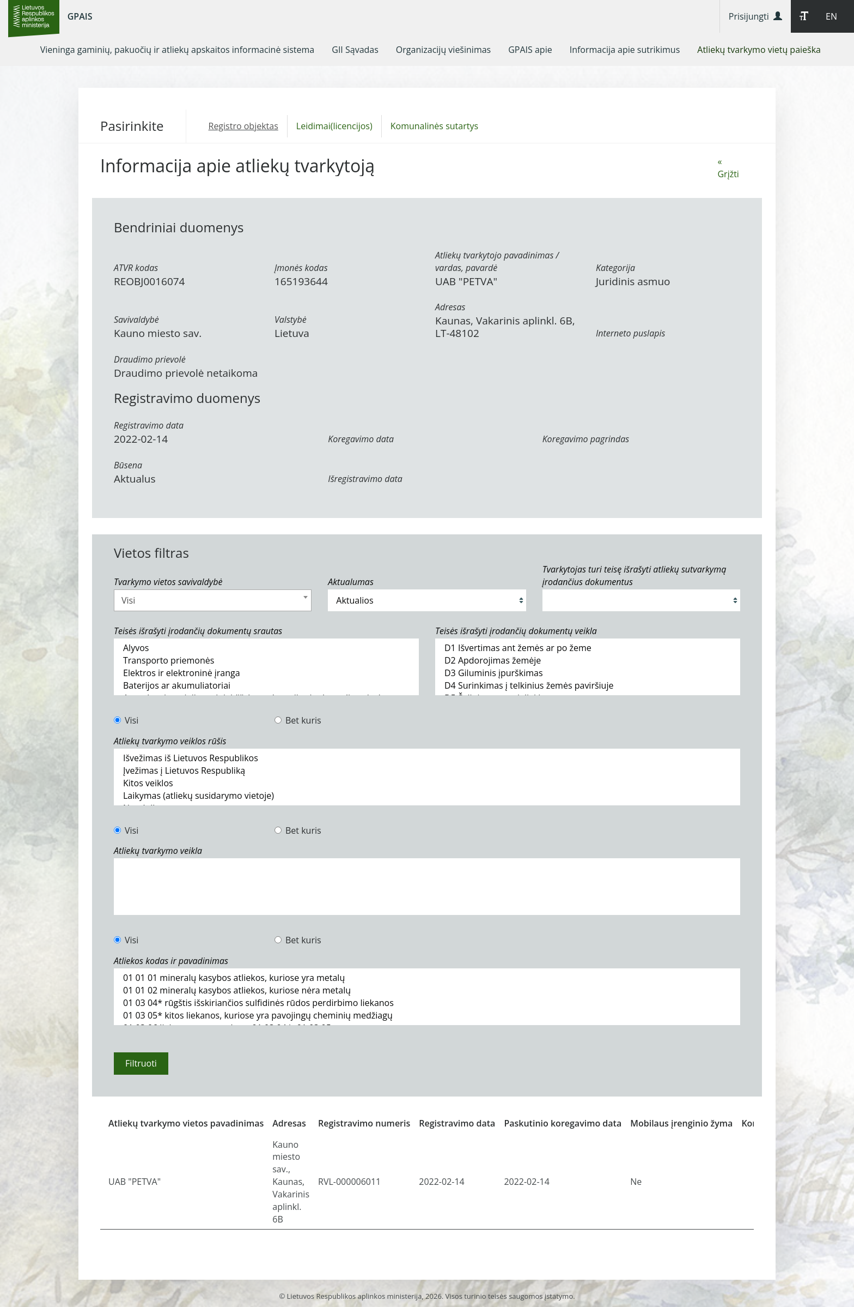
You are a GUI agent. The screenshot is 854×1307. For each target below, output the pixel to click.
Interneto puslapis (630, 333)
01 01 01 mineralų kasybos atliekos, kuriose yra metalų (427, 978)
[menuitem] (178, 49)
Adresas (450, 307)
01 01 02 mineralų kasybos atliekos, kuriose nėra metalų (427, 990)
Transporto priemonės (266, 660)
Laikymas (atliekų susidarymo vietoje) (427, 796)
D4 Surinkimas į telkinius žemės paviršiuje (587, 685)
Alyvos (266, 648)
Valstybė (290, 320)
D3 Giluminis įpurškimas (587, 673)
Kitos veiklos (427, 783)
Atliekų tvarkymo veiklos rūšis (170, 741)
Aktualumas (350, 582)
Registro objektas (243, 126)
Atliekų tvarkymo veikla (158, 851)
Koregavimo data (361, 439)
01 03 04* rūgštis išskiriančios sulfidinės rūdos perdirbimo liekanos (427, 1003)
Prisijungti (755, 16)
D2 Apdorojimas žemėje (587, 660)
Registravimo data (149, 425)
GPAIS (80, 16)
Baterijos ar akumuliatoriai (266, 685)
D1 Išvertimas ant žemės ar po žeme (587, 648)
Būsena (128, 465)
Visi (126, 720)
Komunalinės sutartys (434, 126)
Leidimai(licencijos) (334, 126)
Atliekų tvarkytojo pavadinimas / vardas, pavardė (497, 261)
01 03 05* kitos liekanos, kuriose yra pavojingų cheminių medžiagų (427, 1015)
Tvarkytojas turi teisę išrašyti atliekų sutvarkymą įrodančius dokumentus (634, 575)
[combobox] (213, 600)
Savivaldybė (136, 320)
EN (831, 16)
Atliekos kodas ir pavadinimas (171, 961)
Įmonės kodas (301, 268)
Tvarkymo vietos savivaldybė (168, 582)
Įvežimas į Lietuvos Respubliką (427, 770)
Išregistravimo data (365, 479)
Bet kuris (297, 720)
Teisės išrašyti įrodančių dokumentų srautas (198, 631)
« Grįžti (728, 167)
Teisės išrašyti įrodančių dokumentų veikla (516, 631)
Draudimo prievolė (150, 359)
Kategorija (615, 268)
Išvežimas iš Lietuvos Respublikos (427, 758)
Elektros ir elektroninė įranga (266, 673)
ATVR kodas (136, 268)
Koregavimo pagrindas (585, 439)
